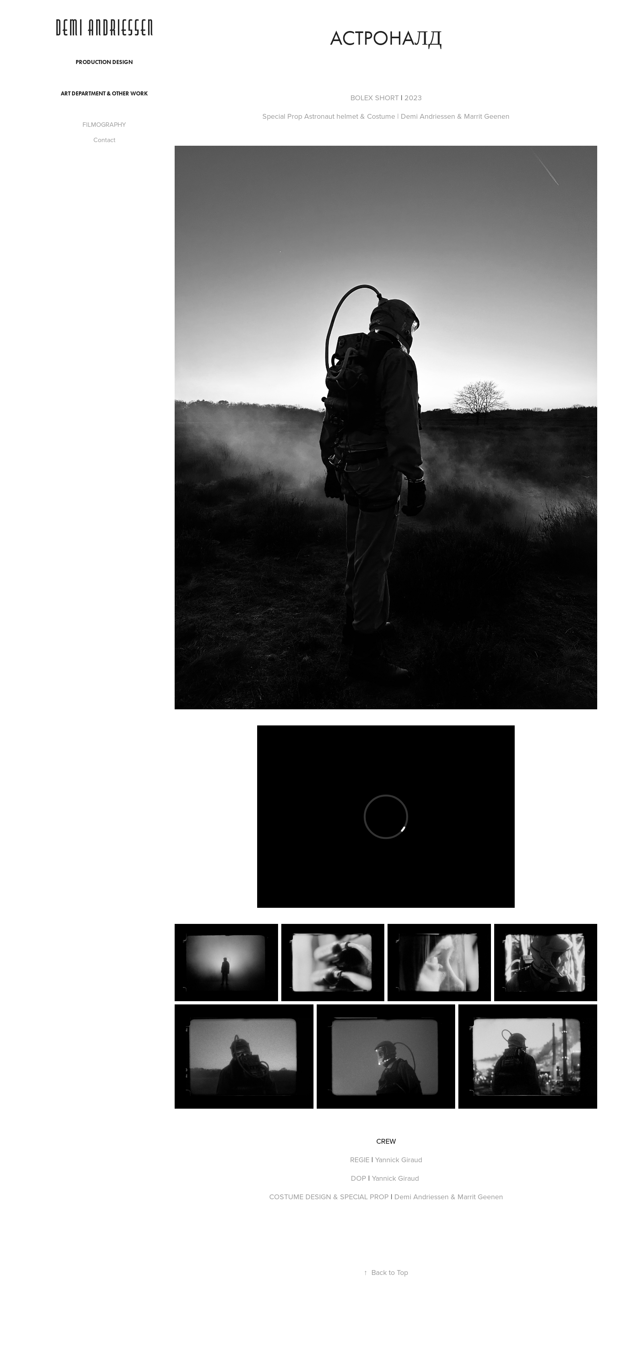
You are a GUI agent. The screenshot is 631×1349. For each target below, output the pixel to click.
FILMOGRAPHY (104, 124)
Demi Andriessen (104, 28)
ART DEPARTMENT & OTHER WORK (104, 93)
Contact (104, 139)
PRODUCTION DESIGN (104, 62)
